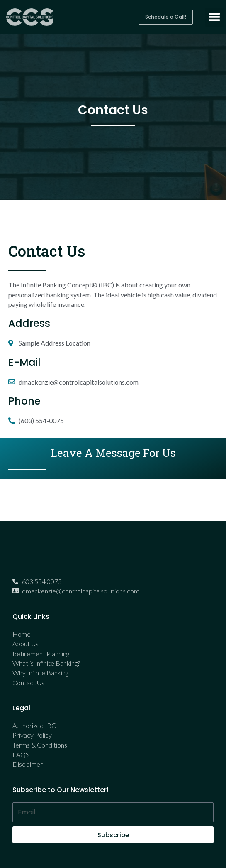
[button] (166, 17)
